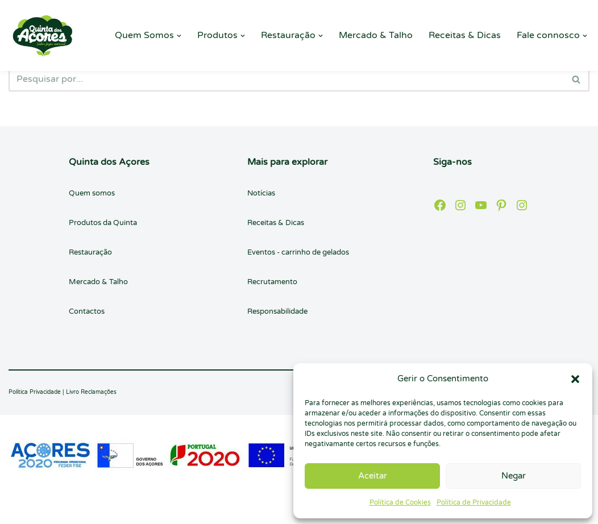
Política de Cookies (400, 502)
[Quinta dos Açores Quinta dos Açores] (43, 35)
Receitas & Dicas (465, 35)
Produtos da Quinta (103, 222)
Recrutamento (272, 281)
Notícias (261, 193)
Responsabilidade (277, 311)
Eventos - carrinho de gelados (298, 252)
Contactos (87, 311)
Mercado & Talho (376, 35)
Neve (20, 509)
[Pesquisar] (286, 79)
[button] (575, 379)
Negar (513, 476)
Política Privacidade (35, 392)
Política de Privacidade (474, 502)
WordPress (113, 509)
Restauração (90, 252)
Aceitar (372, 476)
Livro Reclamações (91, 392)
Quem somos (92, 193)
